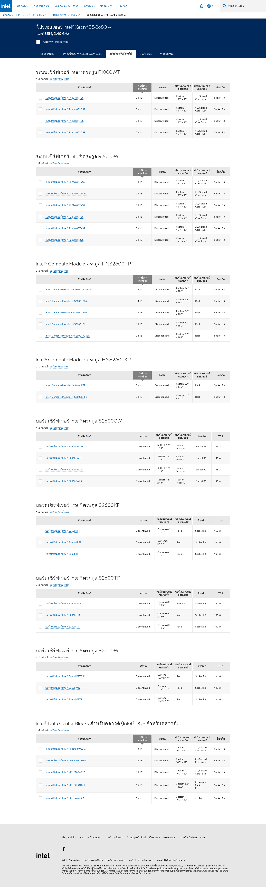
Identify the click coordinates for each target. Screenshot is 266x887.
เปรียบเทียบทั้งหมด (59, 78)
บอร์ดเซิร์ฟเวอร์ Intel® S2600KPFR (63, 542)
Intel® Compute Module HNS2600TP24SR (67, 335)
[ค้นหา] (224, 6)
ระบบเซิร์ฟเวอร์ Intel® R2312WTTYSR (65, 216)
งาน (202, 837)
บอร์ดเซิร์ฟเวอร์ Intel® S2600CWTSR (64, 446)
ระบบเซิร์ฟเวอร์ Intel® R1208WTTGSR (65, 120)
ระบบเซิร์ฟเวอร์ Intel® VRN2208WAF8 (65, 772)
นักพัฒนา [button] (89, 5)
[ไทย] (210, 6)
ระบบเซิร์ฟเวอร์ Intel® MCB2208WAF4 (65, 749)
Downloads (146, 53)
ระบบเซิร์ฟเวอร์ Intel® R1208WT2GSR (65, 132)
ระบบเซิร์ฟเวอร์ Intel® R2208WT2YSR (65, 239)
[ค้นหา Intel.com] (246, 6)
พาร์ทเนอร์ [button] (106, 5)
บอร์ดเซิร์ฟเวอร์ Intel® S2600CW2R (63, 481)
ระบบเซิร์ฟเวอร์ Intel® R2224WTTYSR (65, 205)
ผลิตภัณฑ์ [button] (22, 5)
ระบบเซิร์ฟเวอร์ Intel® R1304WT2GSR (65, 109)
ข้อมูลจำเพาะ (47, 53)
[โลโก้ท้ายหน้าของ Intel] (43, 855)
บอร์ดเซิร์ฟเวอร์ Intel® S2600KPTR (63, 553)
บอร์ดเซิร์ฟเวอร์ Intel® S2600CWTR (63, 458)
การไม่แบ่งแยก (114, 837)
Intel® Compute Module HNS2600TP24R (66, 301)
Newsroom (169, 837)
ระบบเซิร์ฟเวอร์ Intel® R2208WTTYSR (65, 182)
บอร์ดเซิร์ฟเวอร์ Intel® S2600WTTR (63, 699)
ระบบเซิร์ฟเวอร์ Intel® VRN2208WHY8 (65, 760)
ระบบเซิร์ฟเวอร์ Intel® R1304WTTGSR (65, 97)
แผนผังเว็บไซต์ (188, 837)
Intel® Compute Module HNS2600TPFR (66, 312)
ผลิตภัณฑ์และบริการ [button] (67, 5)
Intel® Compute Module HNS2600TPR (65, 324)
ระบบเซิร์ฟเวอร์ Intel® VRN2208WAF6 (65, 798)
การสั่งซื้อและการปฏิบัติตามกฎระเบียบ (82, 53)
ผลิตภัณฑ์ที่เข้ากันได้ (121, 53)
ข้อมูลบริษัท (69, 837)
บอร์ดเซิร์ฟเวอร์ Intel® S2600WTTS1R (65, 676)
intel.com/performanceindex (161, 868)
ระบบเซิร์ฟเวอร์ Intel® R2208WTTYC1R (66, 193)
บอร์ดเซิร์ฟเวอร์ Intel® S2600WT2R (63, 687)
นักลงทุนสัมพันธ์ (136, 837)
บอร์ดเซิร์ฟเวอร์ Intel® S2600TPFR (63, 626)
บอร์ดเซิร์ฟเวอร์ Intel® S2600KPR (62, 530)
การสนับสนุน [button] (41, 5)
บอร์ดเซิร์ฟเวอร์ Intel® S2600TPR (62, 615)
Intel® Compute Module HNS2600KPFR (66, 396)
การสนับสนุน (167, 53)
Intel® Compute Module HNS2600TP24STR (68, 289)
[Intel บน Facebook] (63, 850)
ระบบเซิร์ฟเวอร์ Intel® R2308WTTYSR (65, 228)
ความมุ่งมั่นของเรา (91, 837)
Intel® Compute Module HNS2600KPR (65, 385)
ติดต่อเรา (154, 837)
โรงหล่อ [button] (122, 5)
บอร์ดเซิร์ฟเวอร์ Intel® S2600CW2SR (64, 469)
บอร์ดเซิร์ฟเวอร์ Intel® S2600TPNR (63, 603)
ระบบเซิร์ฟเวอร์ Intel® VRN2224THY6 (65, 785)
